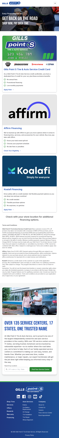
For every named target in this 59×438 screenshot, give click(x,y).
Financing (10, 417)
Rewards (10, 411)
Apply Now (9, 89)
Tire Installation (27, 414)
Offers (9, 408)
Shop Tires (11, 402)
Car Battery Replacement (27, 408)
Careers (41, 410)
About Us (41, 405)
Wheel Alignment (28, 420)
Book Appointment (44, 415)
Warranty (10, 414)
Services (10, 405)
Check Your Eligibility (12, 151)
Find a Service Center (45, 412)
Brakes (25, 405)
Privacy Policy (29, 435)
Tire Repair (26, 417)
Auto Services (28, 402)
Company (42, 402)
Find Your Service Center (40, 369)
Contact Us (42, 407)
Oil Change (26, 412)
